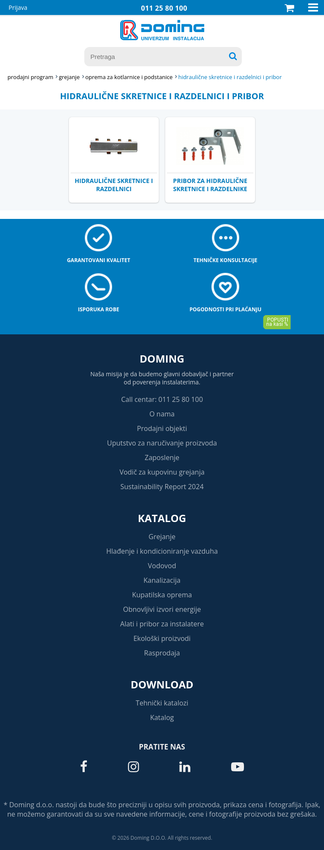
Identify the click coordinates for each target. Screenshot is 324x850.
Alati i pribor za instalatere (162, 624)
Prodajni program (31, 77)
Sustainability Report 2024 (162, 486)
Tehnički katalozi (162, 703)
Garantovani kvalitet (98, 260)
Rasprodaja (162, 653)
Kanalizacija (162, 580)
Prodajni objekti (162, 428)
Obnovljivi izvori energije (162, 609)
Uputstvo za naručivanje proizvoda (162, 443)
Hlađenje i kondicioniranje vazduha (162, 551)
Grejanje (162, 536)
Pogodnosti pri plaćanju (226, 309)
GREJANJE (69, 77)
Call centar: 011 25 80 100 (162, 399)
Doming (162, 358)
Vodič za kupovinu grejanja (162, 472)
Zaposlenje (162, 457)
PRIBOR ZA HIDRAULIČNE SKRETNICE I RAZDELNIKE (210, 185)
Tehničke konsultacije (225, 260)
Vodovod (162, 565)
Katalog (162, 518)
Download (162, 684)
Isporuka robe (98, 309)
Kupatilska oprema (162, 594)
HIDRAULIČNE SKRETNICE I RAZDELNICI (114, 185)
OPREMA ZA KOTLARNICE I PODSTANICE (128, 77)
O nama (162, 414)
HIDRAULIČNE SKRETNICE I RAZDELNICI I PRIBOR (230, 77)
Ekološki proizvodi (162, 638)
